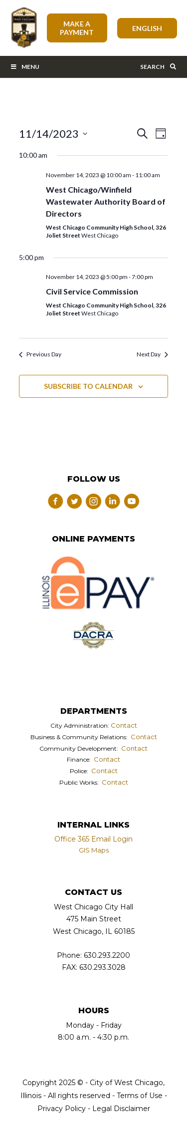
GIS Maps (94, 850)
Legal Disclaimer (121, 1108)
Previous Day (40, 354)
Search (158, 66)
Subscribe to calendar (88, 386)
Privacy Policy (61, 1108)
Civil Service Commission (92, 291)
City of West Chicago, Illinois (23, 27)
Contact (124, 725)
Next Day (152, 354)
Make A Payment (77, 27)
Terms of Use (139, 1095)
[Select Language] (147, 28)
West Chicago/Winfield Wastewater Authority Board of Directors (106, 201)
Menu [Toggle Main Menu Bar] (24, 66)
